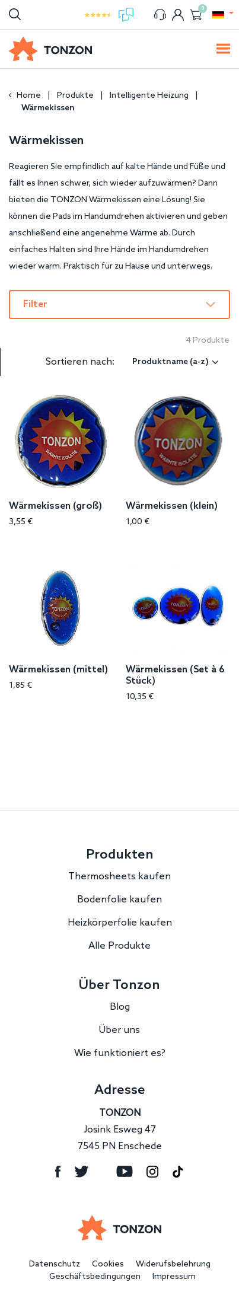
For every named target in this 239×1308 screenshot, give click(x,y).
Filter (35, 304)
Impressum (174, 1277)
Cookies (108, 1264)
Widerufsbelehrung (173, 1264)
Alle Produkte (119, 946)
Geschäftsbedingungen (95, 1277)
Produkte (75, 96)
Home (29, 96)
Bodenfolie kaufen (119, 899)
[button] (218, 15)
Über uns (119, 1030)
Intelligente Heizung (149, 96)
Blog (120, 1007)
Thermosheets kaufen (119, 876)
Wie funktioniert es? (119, 1053)
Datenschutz (54, 1264)
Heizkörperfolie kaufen (120, 923)
